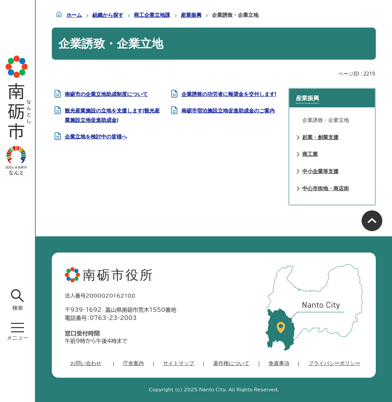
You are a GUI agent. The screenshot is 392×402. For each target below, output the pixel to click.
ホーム (74, 14)
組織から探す (107, 14)
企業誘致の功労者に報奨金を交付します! (228, 94)
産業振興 (191, 14)
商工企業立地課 (152, 14)
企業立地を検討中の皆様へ (96, 136)
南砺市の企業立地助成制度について (106, 94)
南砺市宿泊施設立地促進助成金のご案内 (228, 110)
